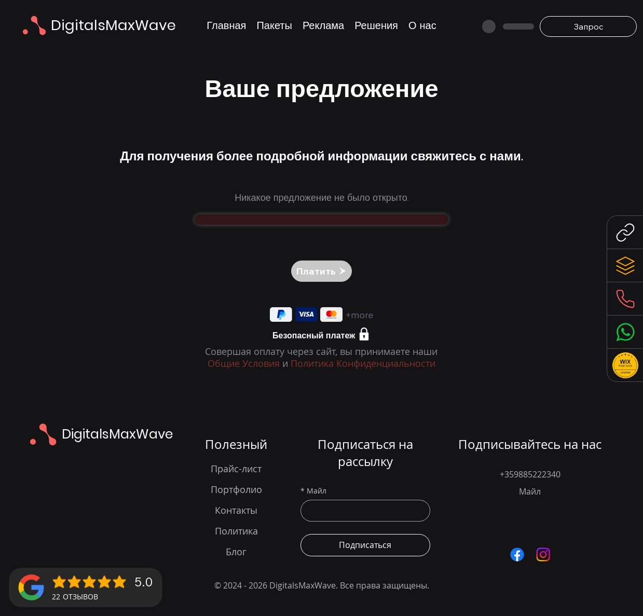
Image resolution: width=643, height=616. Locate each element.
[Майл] (362, 510)
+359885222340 (530, 474)
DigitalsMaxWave (113, 25)
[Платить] (321, 271)
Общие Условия (244, 363)
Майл (313, 491)
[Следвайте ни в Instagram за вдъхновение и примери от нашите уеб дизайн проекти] (543, 554)
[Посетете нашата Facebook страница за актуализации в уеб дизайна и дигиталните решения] (517, 554)
